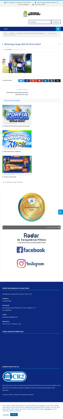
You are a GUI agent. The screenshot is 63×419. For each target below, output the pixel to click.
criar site (14, 392)
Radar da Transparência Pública (24, 401)
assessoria (47, 392)
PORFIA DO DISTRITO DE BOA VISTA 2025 (16, 133)
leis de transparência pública (42, 394)
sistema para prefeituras (26, 392)
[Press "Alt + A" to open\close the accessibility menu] (60, 212)
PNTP (10, 401)
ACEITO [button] (14, 414)
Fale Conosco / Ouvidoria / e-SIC (11, 330)
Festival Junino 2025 (10, 183)
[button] (51, 234)
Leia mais (48, 409)
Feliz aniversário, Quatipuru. (12, 158)
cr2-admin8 (8, 56)
